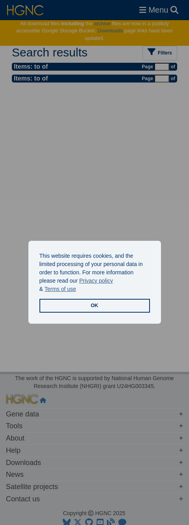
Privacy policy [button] (96, 281)
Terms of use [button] (60, 289)
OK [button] (94, 305)
